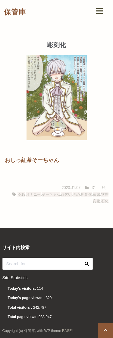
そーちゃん (51, 194)
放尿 (96, 194)
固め (76, 194)
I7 (93, 188)
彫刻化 (86, 194)
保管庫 (15, 12)
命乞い (66, 194)
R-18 (21, 194)
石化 (104, 201)
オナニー (33, 194)
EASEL (68, 331)
